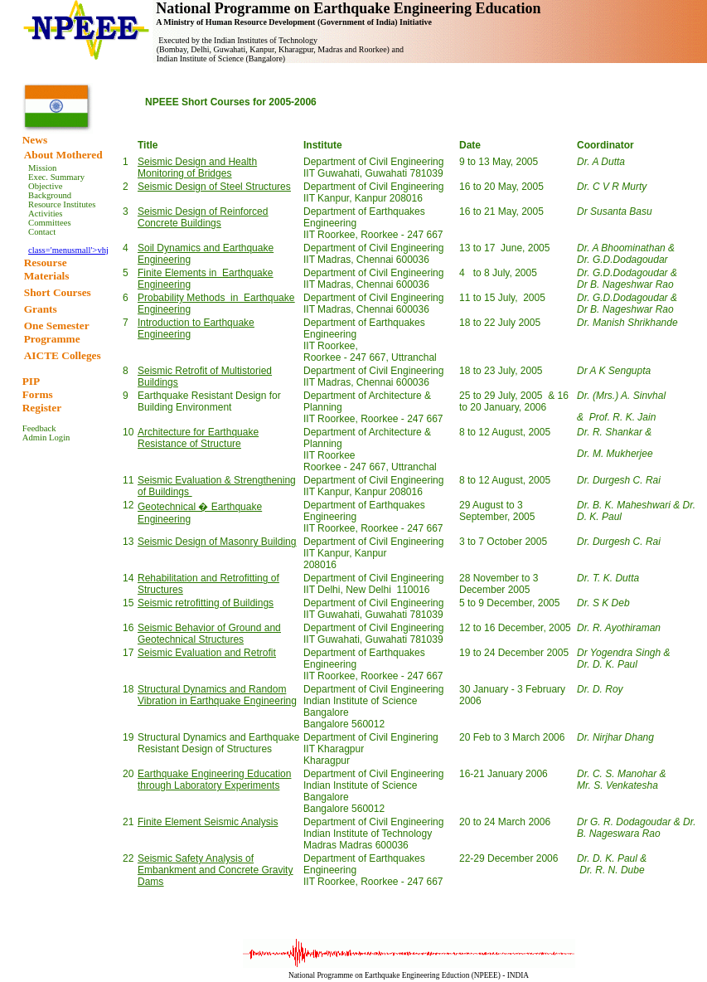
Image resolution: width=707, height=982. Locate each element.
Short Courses (57, 292)
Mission (42, 168)
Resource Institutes (61, 204)
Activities (45, 213)
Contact (42, 231)
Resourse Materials (47, 269)
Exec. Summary (56, 177)
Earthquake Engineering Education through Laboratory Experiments (214, 779)
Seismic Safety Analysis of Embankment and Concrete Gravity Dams (215, 870)
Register (41, 407)
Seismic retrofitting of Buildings (206, 603)
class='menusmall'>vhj (68, 250)
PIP (31, 381)
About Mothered (63, 154)
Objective (45, 186)
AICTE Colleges (62, 355)
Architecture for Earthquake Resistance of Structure (198, 438)
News (34, 140)
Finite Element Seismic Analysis (208, 822)
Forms (37, 394)
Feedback (39, 428)
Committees (49, 222)
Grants (40, 309)
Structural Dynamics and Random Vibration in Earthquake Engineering (217, 695)
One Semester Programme (57, 332)
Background (49, 195)
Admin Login (46, 437)
